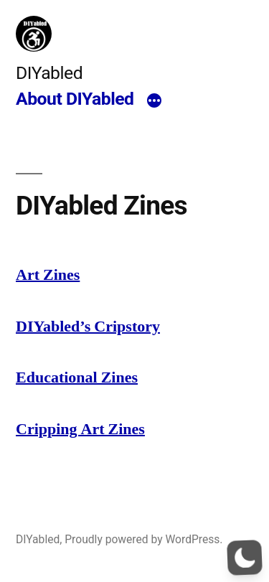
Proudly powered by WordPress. (143, 539)
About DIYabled (75, 98)
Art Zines (48, 275)
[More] (154, 101)
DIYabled (49, 72)
